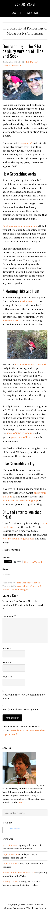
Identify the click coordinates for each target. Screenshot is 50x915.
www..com (15, 828)
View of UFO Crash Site (20, 433)
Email (7, 662)
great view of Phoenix (23, 437)
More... (22, 802)
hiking (33, 586)
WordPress (32, 908)
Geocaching (25, 142)
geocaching (23, 586)
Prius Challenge (23, 582)
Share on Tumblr (33, 562)
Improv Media (10, 863)
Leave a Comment (12, 65)
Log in (42, 908)
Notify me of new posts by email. (21, 709)
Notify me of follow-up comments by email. (24, 696)
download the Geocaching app (20, 500)
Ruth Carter (26, 301)
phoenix (7, 589)
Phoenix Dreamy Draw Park (31, 364)
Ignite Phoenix (10, 845)
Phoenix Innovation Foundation (19, 872)
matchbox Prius (12, 320)
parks (40, 586)
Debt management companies (20, 226)
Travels (36, 582)
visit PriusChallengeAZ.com (18, 538)
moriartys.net (25, 4)
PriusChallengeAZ (20, 589)
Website (7, 676)
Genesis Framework (14, 908)
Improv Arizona (11, 854)
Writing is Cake (10, 881)
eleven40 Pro (33, 904)
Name (7, 648)
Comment (9, 615)
